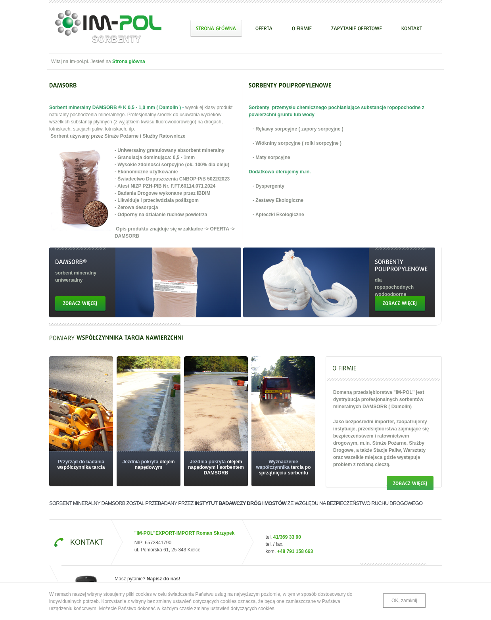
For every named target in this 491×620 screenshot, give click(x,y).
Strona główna (128, 61)
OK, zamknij (404, 600)
